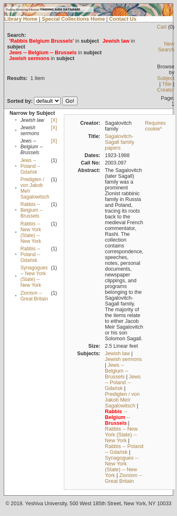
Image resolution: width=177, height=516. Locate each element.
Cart (162, 27)
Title (167, 84)
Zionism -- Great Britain (34, 296)
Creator (166, 90)
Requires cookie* (155, 126)
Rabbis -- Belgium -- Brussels (31, 210)
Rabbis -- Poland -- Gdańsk (30, 254)
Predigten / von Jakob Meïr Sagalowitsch (122, 400)
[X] (54, 120)
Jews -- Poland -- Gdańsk (30, 166)
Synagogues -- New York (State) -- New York (34, 276)
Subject (166, 78)
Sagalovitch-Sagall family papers (119, 142)
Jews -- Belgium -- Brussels (117, 371)
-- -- (117, 417)
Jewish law (117, 353)
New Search (166, 47)
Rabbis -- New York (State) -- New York (30, 232)
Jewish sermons (123, 359)
